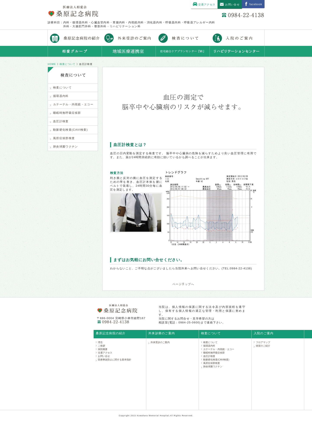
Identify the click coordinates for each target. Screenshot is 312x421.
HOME (52, 64)
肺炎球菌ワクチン (64, 146)
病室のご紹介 (263, 345)
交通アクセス (105, 352)
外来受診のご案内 (160, 342)
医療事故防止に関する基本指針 (114, 359)
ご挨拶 (101, 345)
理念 (100, 342)
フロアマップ (263, 342)
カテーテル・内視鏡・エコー (71, 104)
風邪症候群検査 (62, 138)
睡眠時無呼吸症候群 (65, 112)
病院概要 (102, 349)
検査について (68, 64)
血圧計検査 (59, 121)
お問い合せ (104, 356)
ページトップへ (183, 284)
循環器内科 (59, 96)
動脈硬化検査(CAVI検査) (69, 129)
